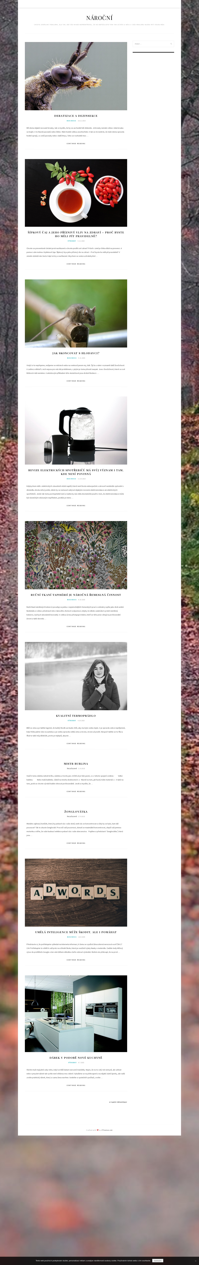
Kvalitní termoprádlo (76, 717)
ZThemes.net (106, 1132)
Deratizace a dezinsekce (76, 116)
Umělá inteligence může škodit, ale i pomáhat (76, 933)
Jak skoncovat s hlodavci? (76, 353)
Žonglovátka (76, 813)
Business (71, 121)
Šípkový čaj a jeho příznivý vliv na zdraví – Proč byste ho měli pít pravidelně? (76, 234)
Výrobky (72, 241)
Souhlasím (158, 1261)
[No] (195, 1260)
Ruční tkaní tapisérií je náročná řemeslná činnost (76, 595)
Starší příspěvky (118, 1104)
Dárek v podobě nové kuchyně (76, 1059)
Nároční (99, 17)
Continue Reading (76, 144)
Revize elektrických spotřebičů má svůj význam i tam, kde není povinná (76, 472)
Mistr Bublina (76, 764)
